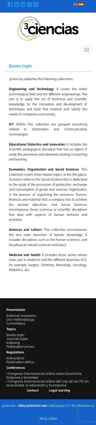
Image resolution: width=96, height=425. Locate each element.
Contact (33, 390)
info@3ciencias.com (32, 405)
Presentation (15, 310)
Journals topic (17, 339)
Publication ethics (20, 362)
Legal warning (59, 390)
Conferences (15, 368)
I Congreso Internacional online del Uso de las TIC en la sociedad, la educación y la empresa (47, 383)
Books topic (15, 335)
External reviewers (21, 316)
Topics (11, 329)
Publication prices (20, 346)
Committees (15, 323)
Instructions (15, 358)
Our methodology (20, 319)
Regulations (15, 352)
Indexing (13, 343)
